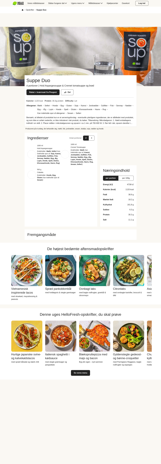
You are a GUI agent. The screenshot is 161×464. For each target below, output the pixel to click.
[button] (61, 138)
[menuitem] (19, 3)
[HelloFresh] (18, 3)
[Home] (22, 10)
